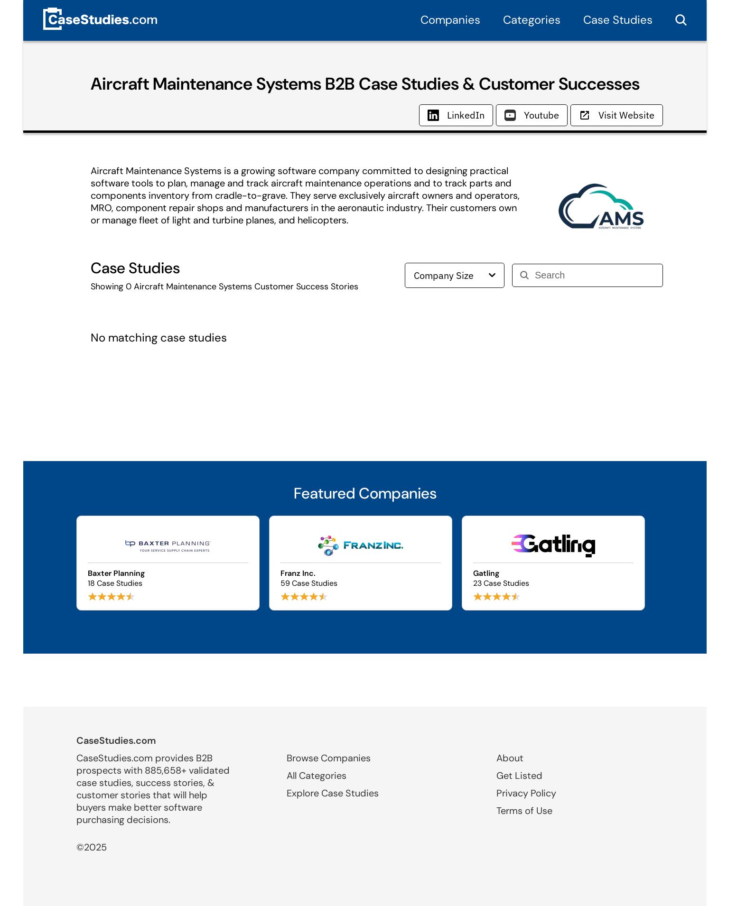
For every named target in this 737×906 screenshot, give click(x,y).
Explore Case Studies (333, 793)
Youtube (531, 115)
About (509, 758)
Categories (531, 19)
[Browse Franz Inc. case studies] (360, 563)
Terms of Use (524, 810)
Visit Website (616, 115)
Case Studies (618, 19)
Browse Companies (329, 758)
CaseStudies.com (116, 740)
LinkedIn (456, 115)
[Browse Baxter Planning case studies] (168, 563)
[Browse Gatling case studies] (553, 563)
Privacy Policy (526, 793)
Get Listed (519, 775)
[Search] (595, 275)
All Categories (316, 775)
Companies (450, 19)
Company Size (454, 275)
